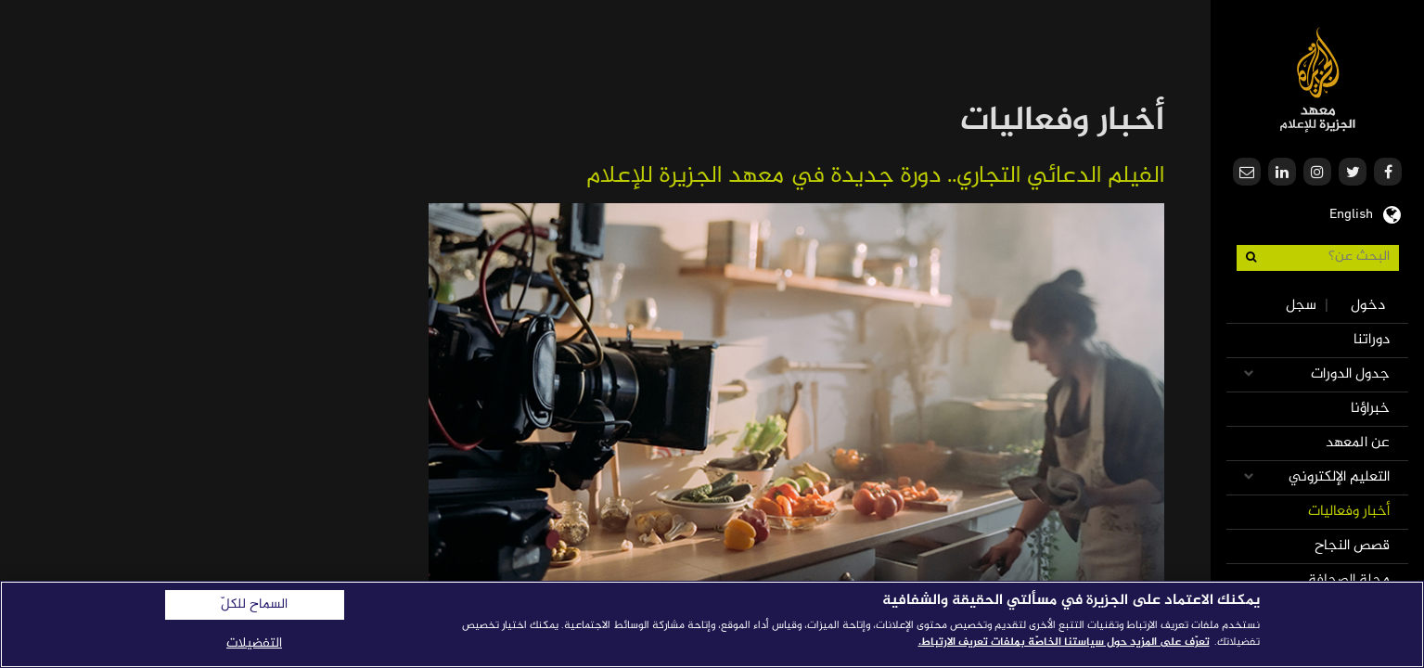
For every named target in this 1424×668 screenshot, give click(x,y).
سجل (1301, 305)
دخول (1368, 305)
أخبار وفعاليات (1349, 511)
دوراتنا (1371, 340)
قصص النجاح (1352, 546)
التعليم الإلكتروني (1339, 477)
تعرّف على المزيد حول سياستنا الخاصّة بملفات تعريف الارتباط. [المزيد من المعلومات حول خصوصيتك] (1064, 642)
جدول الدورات (1350, 374)
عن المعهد (1358, 443)
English (1351, 212)
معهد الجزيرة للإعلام (1317, 79)
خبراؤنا (1370, 408)
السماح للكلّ (254, 605)
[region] (712, 624)
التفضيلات (254, 643)
